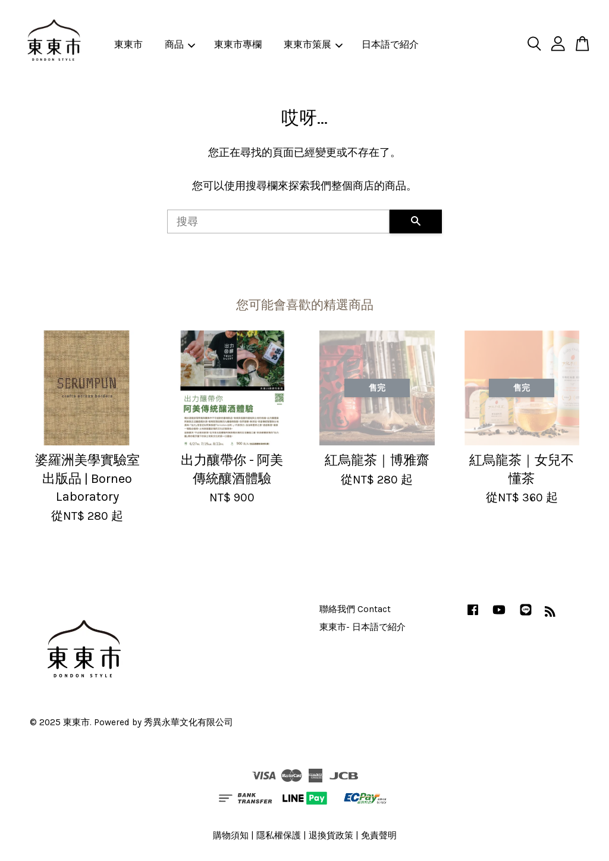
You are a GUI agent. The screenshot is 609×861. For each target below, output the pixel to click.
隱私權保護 (278, 835)
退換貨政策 (331, 835)
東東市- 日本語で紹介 (362, 627)
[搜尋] (278, 221)
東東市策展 (313, 44)
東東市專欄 (238, 44)
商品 (180, 44)
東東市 (128, 44)
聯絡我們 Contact (355, 609)
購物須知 (231, 835)
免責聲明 (379, 835)
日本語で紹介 (390, 44)
